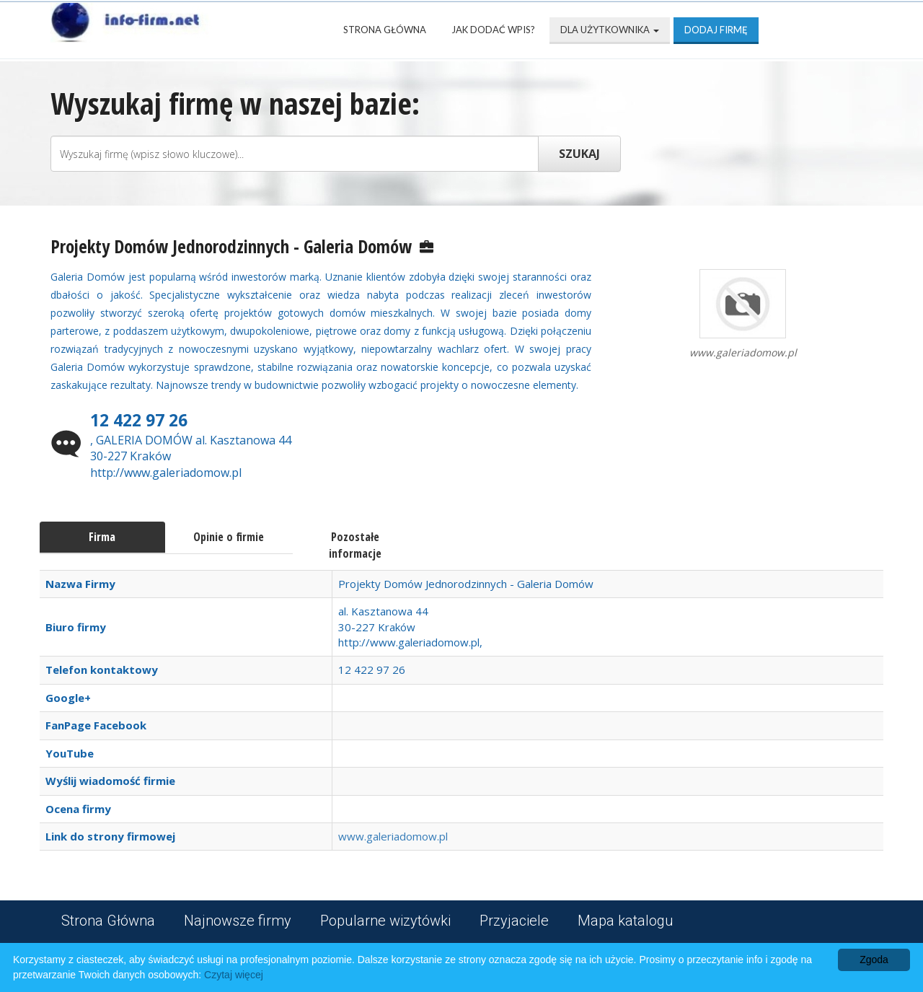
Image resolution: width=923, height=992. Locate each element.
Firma (102, 537)
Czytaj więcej (233, 974)
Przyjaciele (514, 920)
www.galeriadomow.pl (393, 836)
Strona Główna (384, 29)
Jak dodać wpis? (493, 29)
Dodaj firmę (716, 29)
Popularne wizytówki (385, 920)
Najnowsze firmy (237, 920)
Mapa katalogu (626, 920)
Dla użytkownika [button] (609, 29)
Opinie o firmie (228, 537)
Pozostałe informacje (355, 545)
